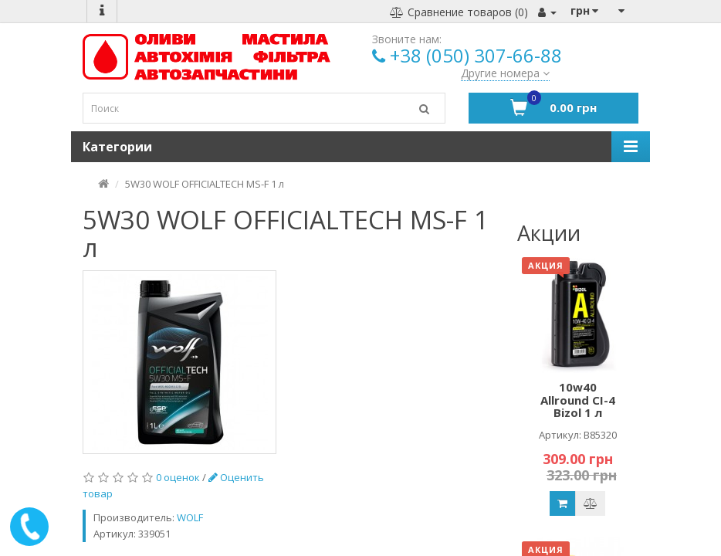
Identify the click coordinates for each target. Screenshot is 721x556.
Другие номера (505, 73)
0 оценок (178, 477)
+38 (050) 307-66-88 (476, 55)
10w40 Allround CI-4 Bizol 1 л (577, 399)
